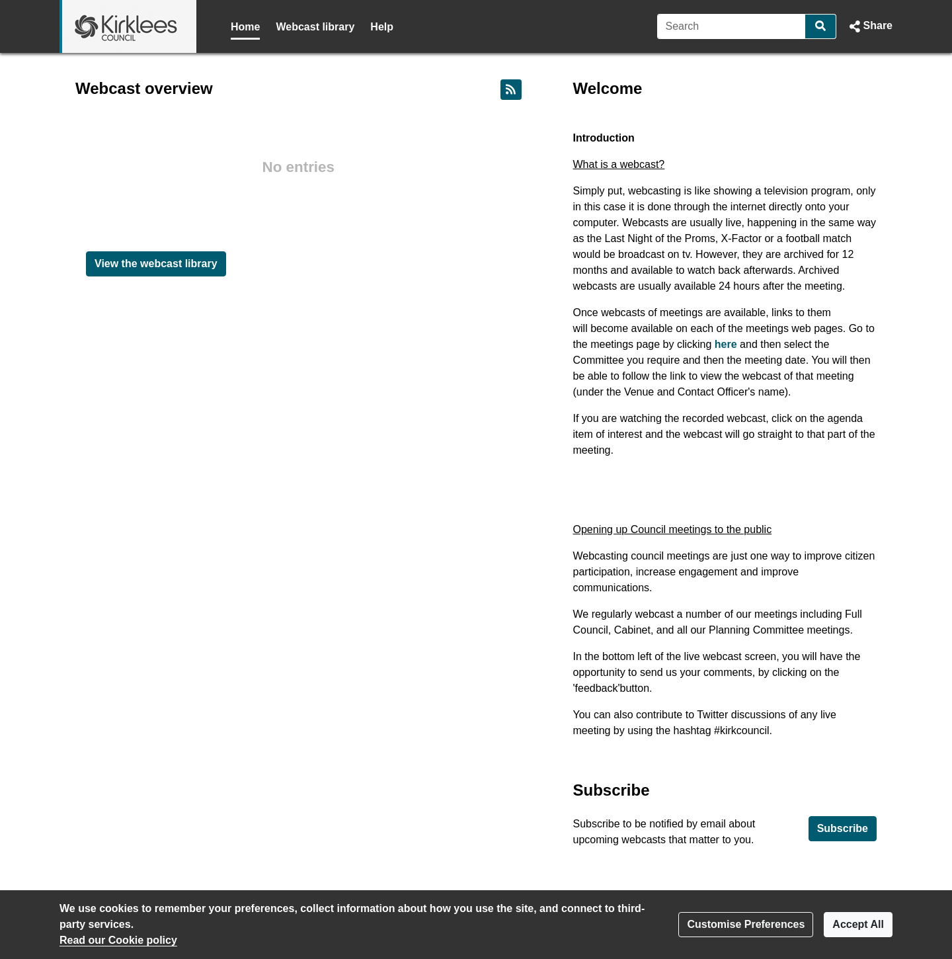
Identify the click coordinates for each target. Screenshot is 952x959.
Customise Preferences (746, 924)
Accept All (858, 924)
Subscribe (842, 828)
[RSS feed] (511, 89)
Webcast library (315, 26)
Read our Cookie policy (118, 940)
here (726, 344)
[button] (869, 26)
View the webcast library (156, 263)
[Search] (731, 26)
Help (381, 26)
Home (245, 26)
